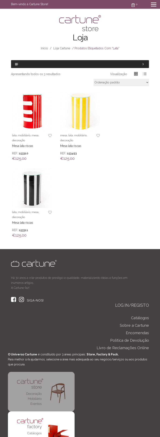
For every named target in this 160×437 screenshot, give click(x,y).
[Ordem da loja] (121, 82)
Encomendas (137, 256)
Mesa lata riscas (22, 145)
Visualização (118, 74)
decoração (18, 140)
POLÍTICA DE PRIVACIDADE (60, 430)
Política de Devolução (129, 263)
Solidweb (110, 427)
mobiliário (24, 135)
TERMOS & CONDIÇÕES (103, 430)
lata (14, 135)
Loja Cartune (61, 48)
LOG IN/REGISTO (132, 228)
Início (44, 48)
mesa (35, 135)
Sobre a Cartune (134, 248)
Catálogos (140, 241)
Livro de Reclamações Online (123, 271)
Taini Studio (69, 427)
